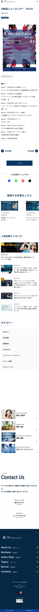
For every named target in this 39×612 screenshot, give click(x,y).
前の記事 (8, 151)
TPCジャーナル (8, 368)
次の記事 (31, 151)
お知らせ (6, 333)
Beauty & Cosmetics (4, 213)
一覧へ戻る (19, 164)
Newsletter (8, 213)
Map (24, 586)
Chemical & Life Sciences (32, 213)
